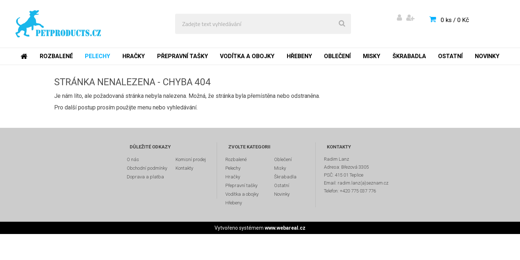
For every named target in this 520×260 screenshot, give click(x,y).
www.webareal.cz (285, 228)
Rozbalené (56, 56)
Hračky (133, 56)
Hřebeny (299, 56)
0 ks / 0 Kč (455, 19)
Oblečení (337, 56)
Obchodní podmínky (147, 168)
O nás (133, 159)
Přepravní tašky (182, 56)
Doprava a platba (145, 176)
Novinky (487, 56)
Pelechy (97, 56)
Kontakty (184, 168)
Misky (371, 56)
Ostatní (450, 56)
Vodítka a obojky (247, 56)
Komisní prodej (191, 159)
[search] (342, 24)
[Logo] (58, 24)
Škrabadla (409, 56)
